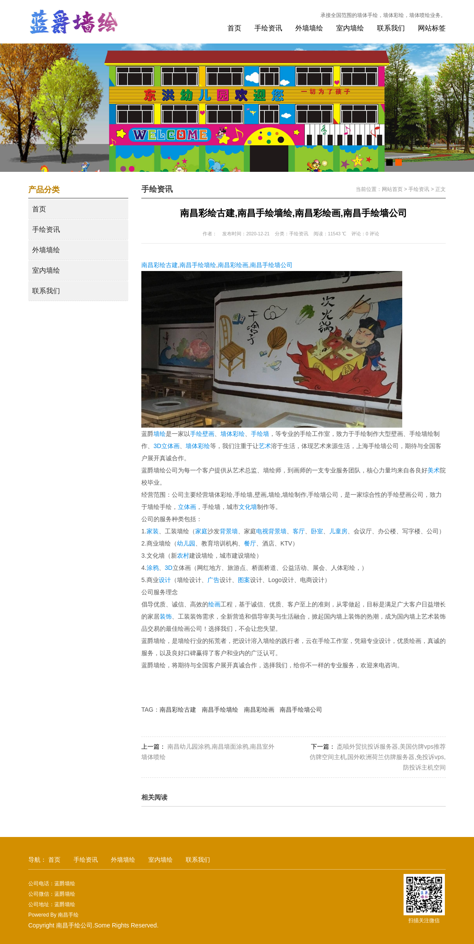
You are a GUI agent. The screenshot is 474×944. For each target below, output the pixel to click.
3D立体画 (167, 445)
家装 (153, 531)
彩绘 (204, 445)
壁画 (208, 433)
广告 (213, 579)
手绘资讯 (268, 28)
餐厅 (250, 543)
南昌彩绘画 (233, 264)
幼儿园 (186, 543)
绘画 (214, 604)
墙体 (192, 445)
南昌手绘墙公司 (271, 264)
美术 (433, 470)
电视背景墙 (271, 531)
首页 (234, 28)
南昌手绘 (68, 915)
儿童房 (338, 531)
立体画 (187, 506)
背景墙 (229, 531)
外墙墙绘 (309, 28)
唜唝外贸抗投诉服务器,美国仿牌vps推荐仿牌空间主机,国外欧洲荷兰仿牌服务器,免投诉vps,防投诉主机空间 (378, 757)
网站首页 (392, 189)
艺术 (265, 445)
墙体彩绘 (232, 433)
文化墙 (248, 506)
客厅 (299, 531)
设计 (165, 579)
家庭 (201, 531)
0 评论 (372, 233)
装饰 (166, 616)
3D (169, 567)
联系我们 (391, 28)
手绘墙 (260, 433)
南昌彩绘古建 (159, 264)
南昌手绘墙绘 (198, 264)
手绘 (196, 433)
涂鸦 (153, 567)
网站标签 (432, 28)
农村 (183, 555)
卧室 (317, 531)
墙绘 (160, 433)
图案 (244, 579)
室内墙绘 (350, 28)
